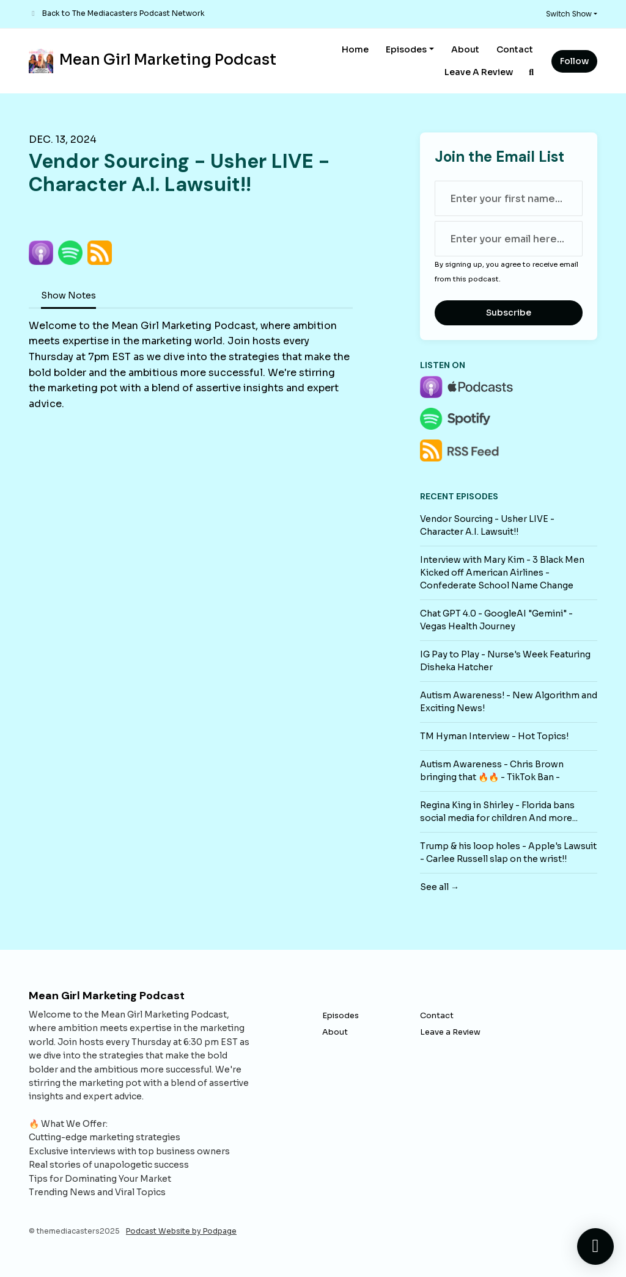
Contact (514, 49)
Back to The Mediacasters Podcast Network (123, 13)
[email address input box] (509, 238)
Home (355, 49)
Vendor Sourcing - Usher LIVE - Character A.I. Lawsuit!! (487, 525)
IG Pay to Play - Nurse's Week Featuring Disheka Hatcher (505, 661)
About (465, 49)
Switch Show (569, 14)
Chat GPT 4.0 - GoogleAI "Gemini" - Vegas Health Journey (496, 620)
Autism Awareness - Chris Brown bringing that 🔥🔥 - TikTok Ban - (492, 771)
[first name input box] (509, 198)
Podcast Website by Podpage (181, 1230)
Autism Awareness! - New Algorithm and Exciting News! (508, 702)
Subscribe (508, 312)
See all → (439, 886)
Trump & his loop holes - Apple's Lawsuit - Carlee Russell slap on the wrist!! (508, 852)
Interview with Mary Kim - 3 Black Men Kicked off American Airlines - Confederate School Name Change (502, 572)
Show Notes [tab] (68, 295)
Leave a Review (478, 72)
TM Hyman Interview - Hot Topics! (494, 736)
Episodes (406, 49)
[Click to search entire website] (531, 72)
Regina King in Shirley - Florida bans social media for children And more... (499, 811)
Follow (574, 61)
